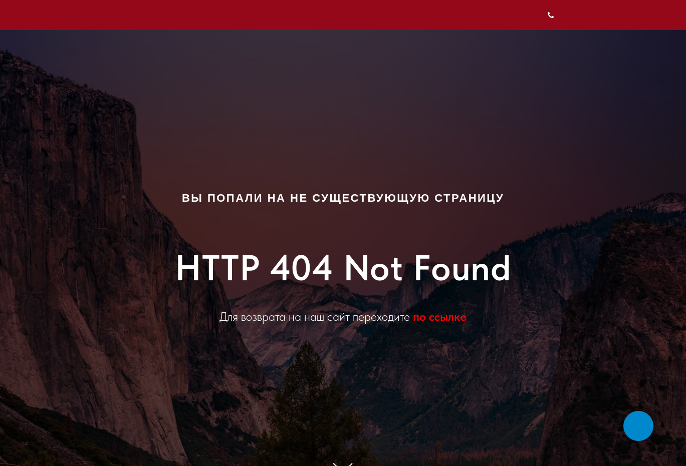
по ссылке (440, 316)
